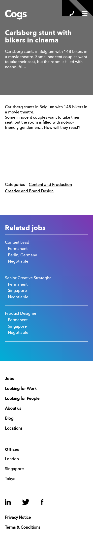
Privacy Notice (18, 518)
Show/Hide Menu (85, 13)
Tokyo (10, 479)
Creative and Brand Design (29, 191)
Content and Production (50, 185)
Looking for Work (20, 389)
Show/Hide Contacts (71, 13)
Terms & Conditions (22, 528)
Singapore (14, 469)
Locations (13, 429)
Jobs (9, 379)
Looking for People (22, 399)
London (12, 459)
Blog (9, 419)
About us (13, 409)
